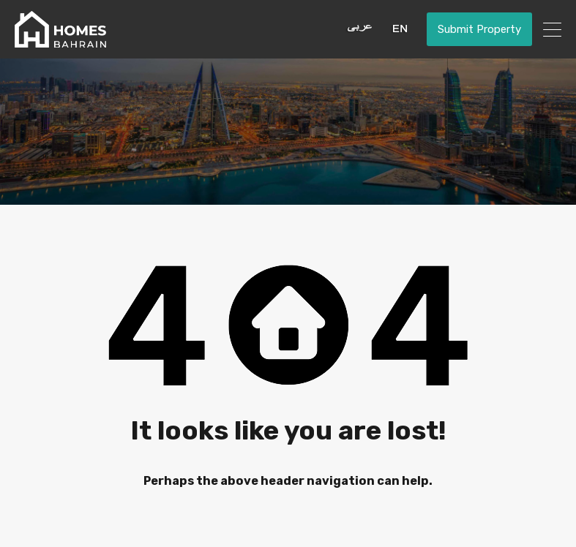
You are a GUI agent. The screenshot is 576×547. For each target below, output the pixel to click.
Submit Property (479, 29)
